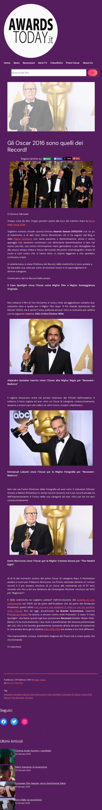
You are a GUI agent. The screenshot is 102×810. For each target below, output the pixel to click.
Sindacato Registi (18, 614)
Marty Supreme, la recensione (31, 766)
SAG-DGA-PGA (52, 629)
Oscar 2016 (86, 694)
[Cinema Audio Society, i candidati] (7, 757)
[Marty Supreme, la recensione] (7, 773)
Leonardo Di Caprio (71, 694)
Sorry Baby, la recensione (28, 799)
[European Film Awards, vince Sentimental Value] (7, 790)
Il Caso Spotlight (53, 694)
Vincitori (29, 697)
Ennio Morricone (37, 694)
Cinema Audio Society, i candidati (33, 750)
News (36, 679)
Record (7, 697)
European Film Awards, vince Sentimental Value (40, 783)
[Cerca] (92, 72)
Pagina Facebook (23, 238)
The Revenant (17, 697)
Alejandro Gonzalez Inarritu (16, 694)
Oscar (42, 679)
